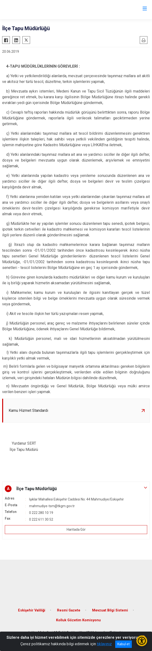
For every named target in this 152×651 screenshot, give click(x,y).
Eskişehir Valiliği (31, 610)
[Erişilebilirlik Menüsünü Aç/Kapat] (141, 640)
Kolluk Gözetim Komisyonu (78, 620)
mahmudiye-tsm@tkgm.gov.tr (52, 506)
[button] (76, 488)
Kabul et (123, 644)
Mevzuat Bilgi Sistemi (110, 610)
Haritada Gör (76, 529)
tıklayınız (104, 644)
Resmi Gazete (68, 610)
